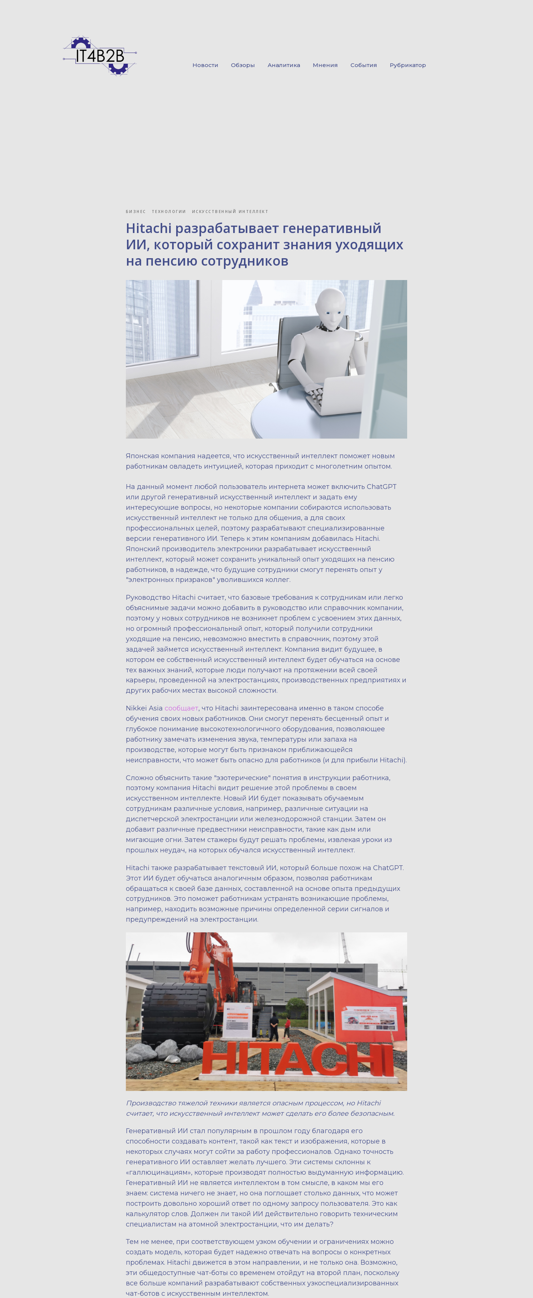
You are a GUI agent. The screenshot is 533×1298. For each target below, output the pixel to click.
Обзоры (243, 65)
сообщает (181, 710)
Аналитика (284, 65)
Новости (205, 65)
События (364, 65)
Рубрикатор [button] (408, 65)
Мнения (325, 65)
